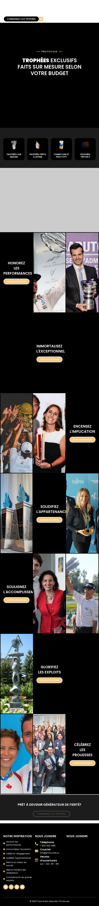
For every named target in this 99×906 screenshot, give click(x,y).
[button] (41, 19)
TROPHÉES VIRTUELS (85, 155)
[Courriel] (36, 851)
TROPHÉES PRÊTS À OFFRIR (37, 155)
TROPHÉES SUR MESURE (13, 155)
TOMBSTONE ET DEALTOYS (61, 155)
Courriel (45, 849)
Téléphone (47, 842)
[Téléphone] (36, 843)
